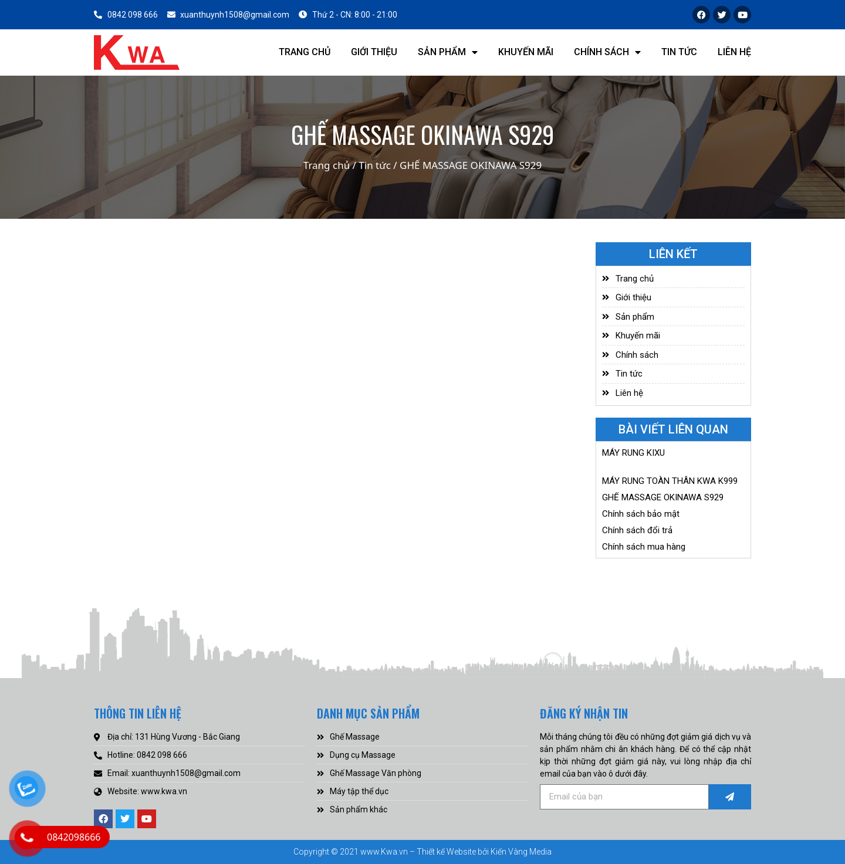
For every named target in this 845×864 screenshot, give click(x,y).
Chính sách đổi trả (637, 530)
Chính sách (607, 52)
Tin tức (679, 51)
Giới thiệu (374, 51)
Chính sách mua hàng (643, 546)
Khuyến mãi (525, 51)
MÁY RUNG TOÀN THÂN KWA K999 (670, 481)
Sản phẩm (448, 52)
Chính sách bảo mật (641, 514)
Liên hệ (734, 51)
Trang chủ (304, 51)
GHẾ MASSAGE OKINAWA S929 (663, 497)
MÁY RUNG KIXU (633, 453)
